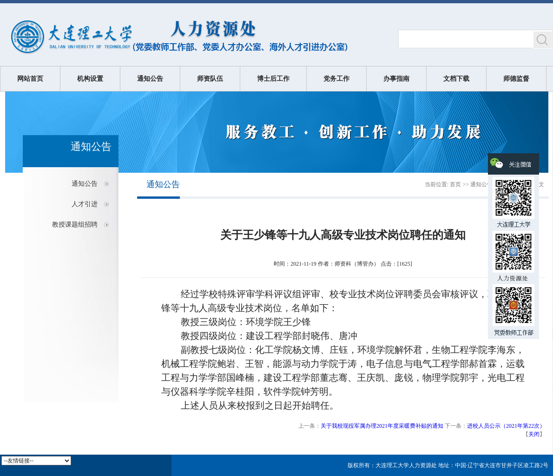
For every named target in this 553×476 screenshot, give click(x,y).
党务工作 (336, 78)
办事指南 (396, 78)
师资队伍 (210, 78)
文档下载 (456, 78)
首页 (455, 184)
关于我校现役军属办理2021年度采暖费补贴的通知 (382, 426)
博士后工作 (273, 78)
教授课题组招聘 (75, 224)
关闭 (534, 434)
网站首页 (30, 78)
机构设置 (90, 78)
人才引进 (85, 204)
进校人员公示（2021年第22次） (506, 426)
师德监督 (516, 78)
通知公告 (150, 78)
